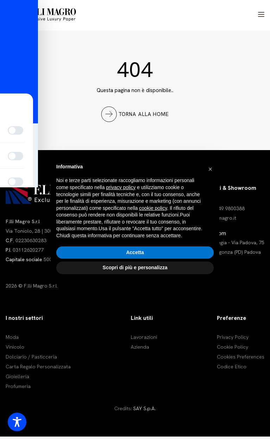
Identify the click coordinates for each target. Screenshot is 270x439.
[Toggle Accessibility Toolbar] (17, 422)
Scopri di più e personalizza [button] (135, 267)
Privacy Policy (233, 339)
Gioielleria (17, 379)
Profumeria (18, 389)
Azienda (140, 349)
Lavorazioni (144, 339)
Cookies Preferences (240, 359)
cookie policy (153, 208)
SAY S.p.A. (144, 411)
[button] (210, 169)
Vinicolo (15, 349)
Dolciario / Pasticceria (31, 359)
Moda (12, 339)
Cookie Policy (232, 349)
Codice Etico (231, 369)
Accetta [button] (135, 252)
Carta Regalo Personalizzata (38, 369)
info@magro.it (220, 220)
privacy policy (121, 187)
